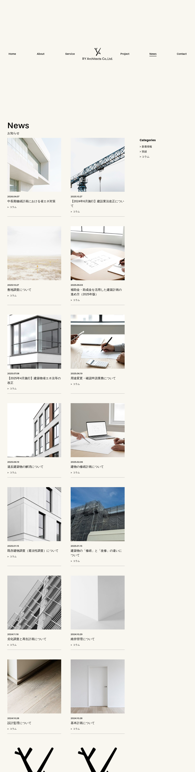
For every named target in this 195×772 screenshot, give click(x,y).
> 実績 (143, 151)
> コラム (145, 156)
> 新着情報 (146, 146)
